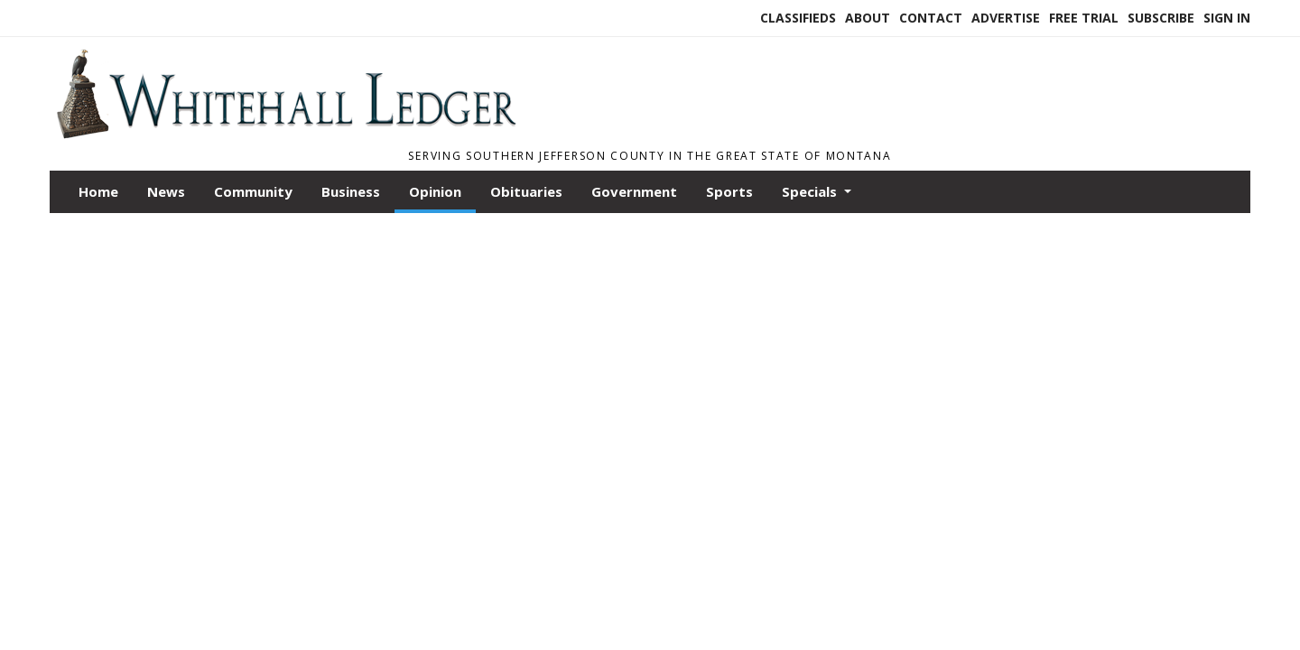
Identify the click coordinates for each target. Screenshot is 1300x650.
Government (634, 191)
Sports (729, 191)
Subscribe (1161, 17)
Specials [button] (811, 191)
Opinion (435, 191)
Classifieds (798, 17)
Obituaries (526, 191)
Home (98, 191)
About (867, 17)
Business (350, 191)
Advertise (1005, 17)
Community (253, 191)
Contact (930, 17)
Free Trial (1084, 17)
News (166, 191)
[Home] (285, 134)
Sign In (1226, 17)
